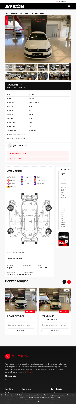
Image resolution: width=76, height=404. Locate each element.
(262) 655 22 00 (20, 356)
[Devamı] (30, 372)
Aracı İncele (21, 330)
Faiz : (63, 189)
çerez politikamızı (42, 398)
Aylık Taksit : (63, 195)
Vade (63, 179)
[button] (64, 282)
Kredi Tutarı (63, 174)
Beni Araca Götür (16, 159)
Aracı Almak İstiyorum (18, 153)
